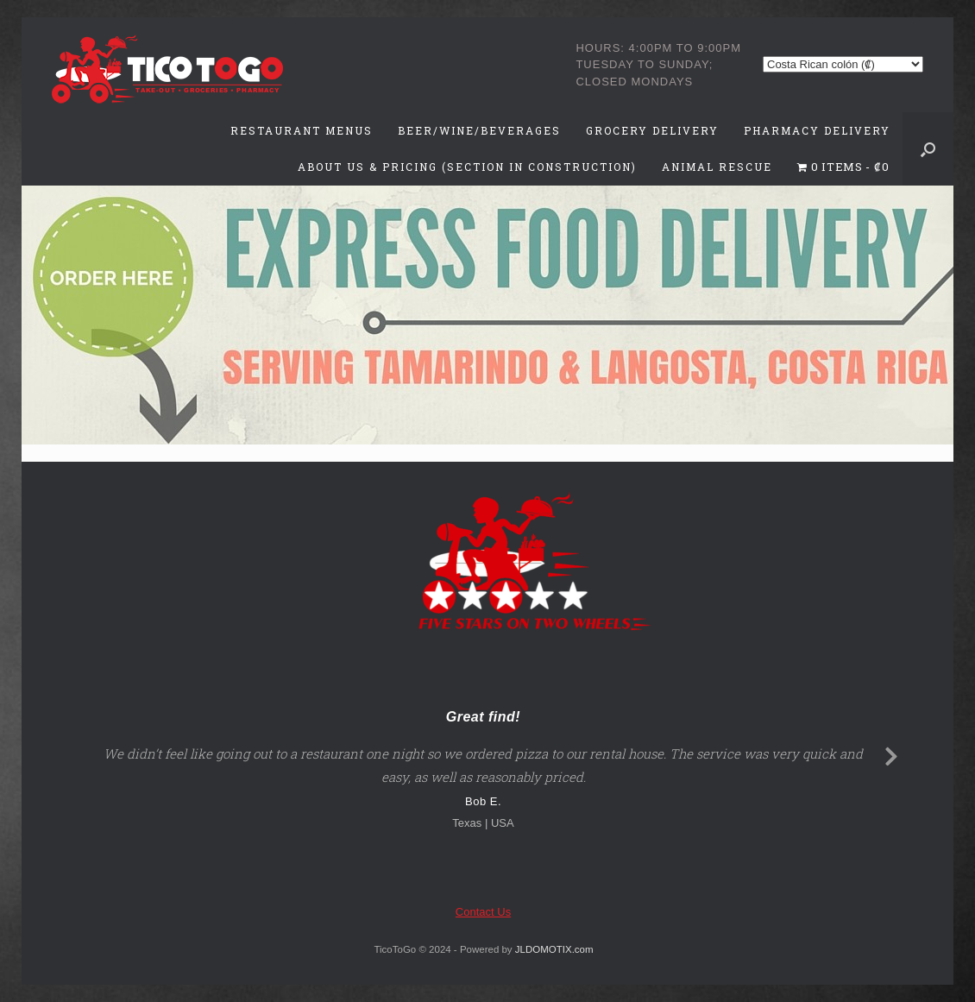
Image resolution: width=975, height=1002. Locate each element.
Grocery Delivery (652, 130)
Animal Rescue (717, 166)
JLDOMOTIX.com (554, 949)
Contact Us (483, 911)
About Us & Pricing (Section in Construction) (467, 166)
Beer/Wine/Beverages (479, 130)
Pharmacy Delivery (817, 130)
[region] (487, 315)
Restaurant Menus (301, 130)
